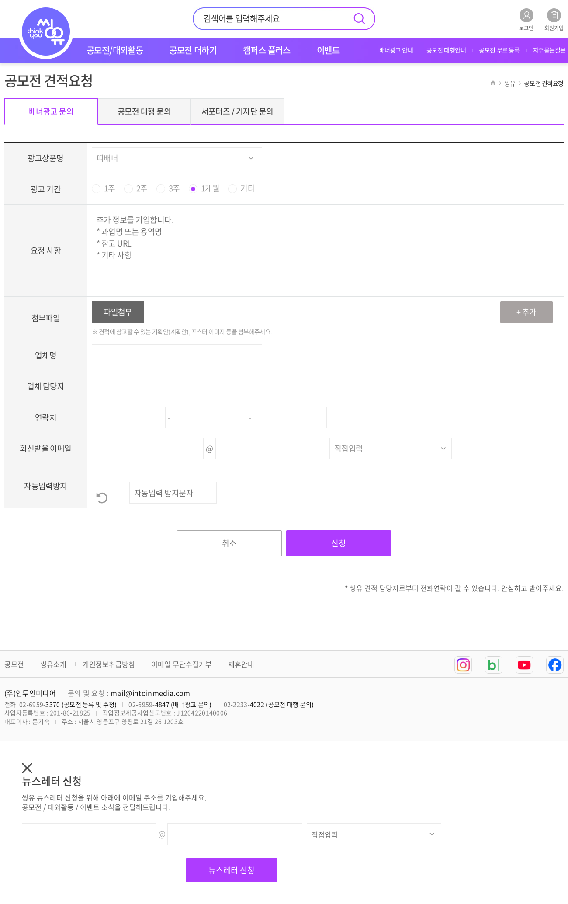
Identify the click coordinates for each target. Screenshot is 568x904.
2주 (142, 188)
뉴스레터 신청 (231, 870)
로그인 (526, 19)
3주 (174, 188)
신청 (338, 543)
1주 (109, 188)
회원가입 (554, 19)
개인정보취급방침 (109, 664)
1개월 (210, 188)
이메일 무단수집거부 (181, 664)
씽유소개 (53, 664)
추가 (529, 312)
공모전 (14, 664)
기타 (247, 188)
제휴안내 (241, 664)
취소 (229, 543)
